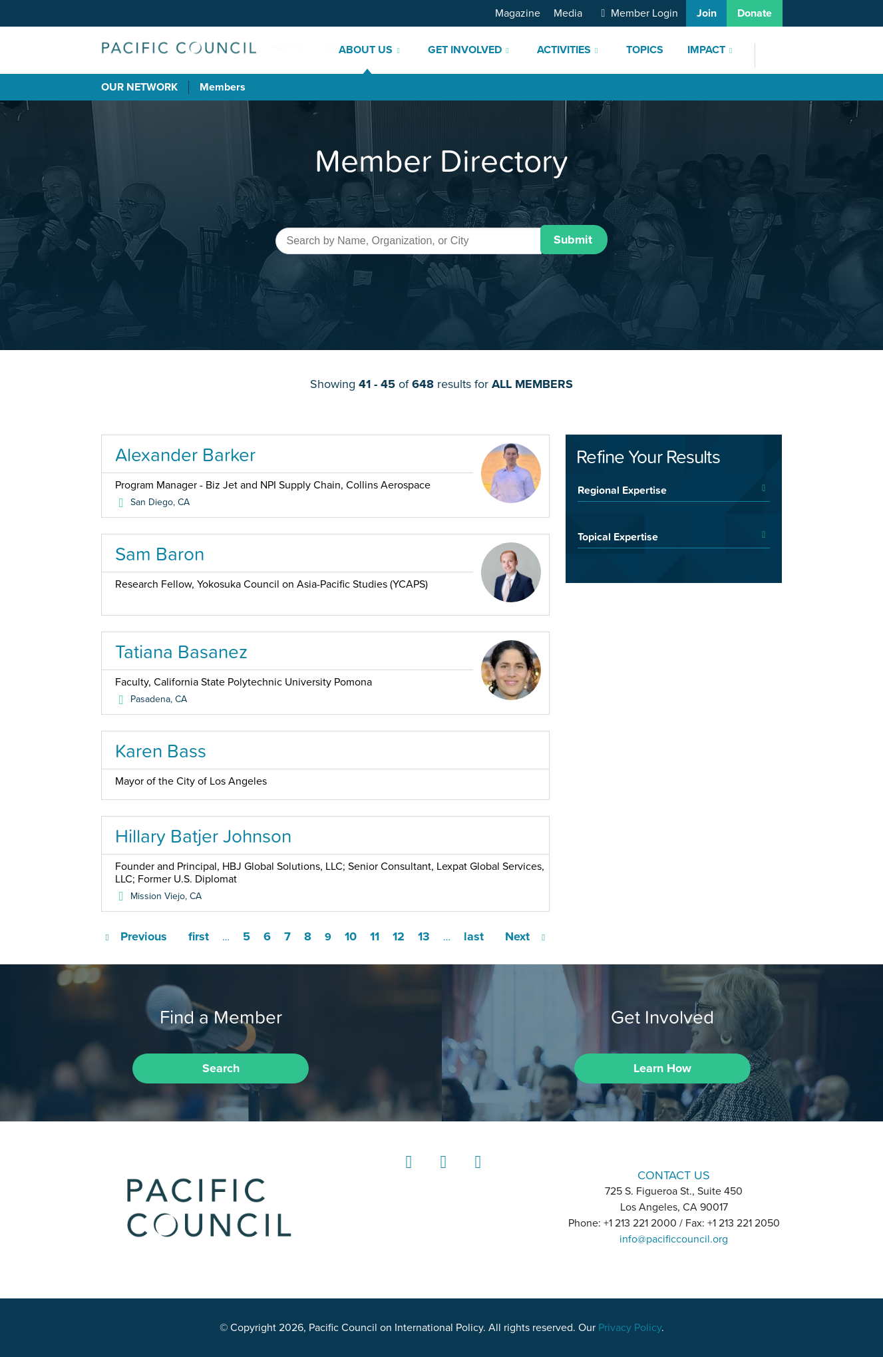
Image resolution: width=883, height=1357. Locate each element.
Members (223, 87)
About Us (366, 50)
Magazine (517, 13)
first (198, 936)
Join (707, 13)
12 (399, 936)
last (474, 936)
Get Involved (465, 50)
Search (221, 1068)
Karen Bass (160, 751)
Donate (754, 13)
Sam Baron (159, 554)
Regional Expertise (622, 490)
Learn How (662, 1068)
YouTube (475, 1174)
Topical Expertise (618, 536)
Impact (706, 50)
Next (517, 936)
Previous (143, 936)
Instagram (441, 1174)
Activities (564, 50)
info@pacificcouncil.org (673, 1239)
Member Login (644, 13)
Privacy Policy (629, 1327)
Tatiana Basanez (181, 652)
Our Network (139, 87)
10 (351, 936)
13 (424, 936)
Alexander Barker (185, 455)
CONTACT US (673, 1175)
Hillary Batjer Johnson (203, 836)
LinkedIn (406, 1174)
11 (374, 936)
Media (568, 13)
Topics (644, 50)
